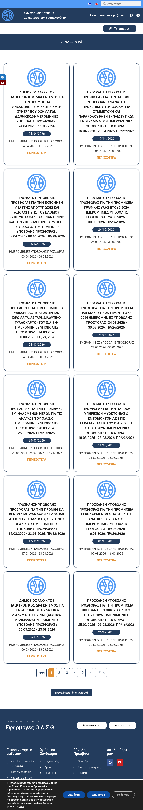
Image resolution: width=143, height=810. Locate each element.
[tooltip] (3, 77)
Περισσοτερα (36, 153)
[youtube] (138, 15)
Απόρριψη (97, 794)
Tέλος (101, 672)
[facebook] (131, 15)
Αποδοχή (73, 794)
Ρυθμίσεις (123, 794)
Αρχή (42, 672)
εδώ (21, 806)
